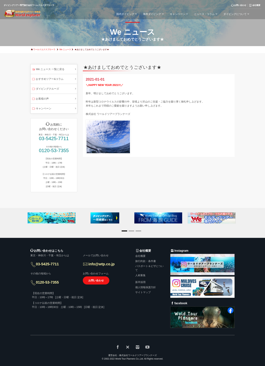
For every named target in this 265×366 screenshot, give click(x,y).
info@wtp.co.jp (101, 264)
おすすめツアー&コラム (47, 79)
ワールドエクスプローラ (44, 49)
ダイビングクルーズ (45, 89)
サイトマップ (143, 292)
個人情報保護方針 (145, 287)
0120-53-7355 (54, 150)
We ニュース (65, 49)
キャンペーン (41, 108)
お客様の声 (40, 99)
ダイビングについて (236, 14)
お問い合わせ (96, 280)
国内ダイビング (127, 14)
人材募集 (140, 275)
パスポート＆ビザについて (149, 268)
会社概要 (140, 255)
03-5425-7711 (54, 138)
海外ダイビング (154, 14)
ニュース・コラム (206, 14)
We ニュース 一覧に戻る (48, 69)
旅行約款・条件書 (145, 261)
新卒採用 (140, 282)
